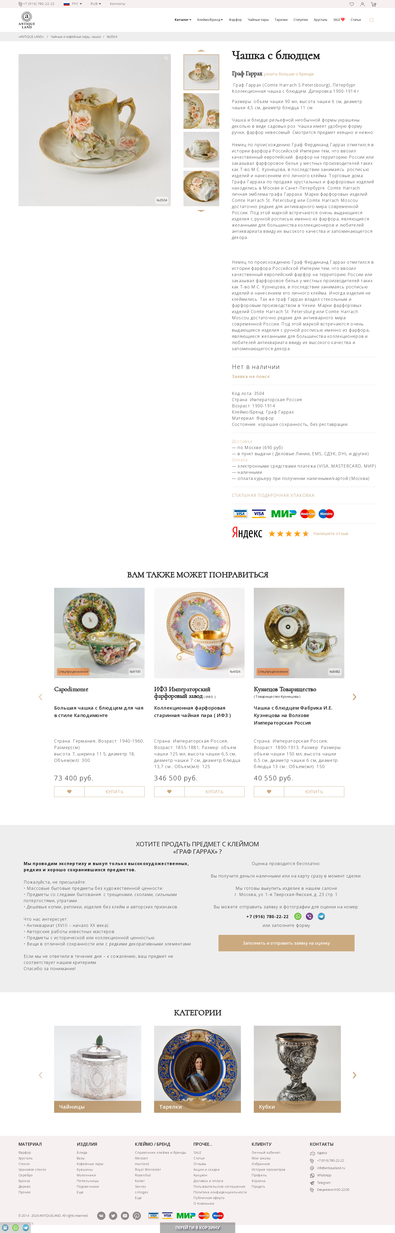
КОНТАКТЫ (322, 1144)
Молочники (86, 1175)
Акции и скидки (207, 1169)
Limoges (141, 1192)
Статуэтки (300, 20)
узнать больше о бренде (289, 74)
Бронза (24, 1181)
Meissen (141, 1158)
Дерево (25, 1186)
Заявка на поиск (251, 376)
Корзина (259, 1181)
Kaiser (140, 1181)
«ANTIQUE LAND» (31, 37)
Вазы (81, 1158)
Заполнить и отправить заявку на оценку (286, 943)
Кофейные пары (90, 1164)
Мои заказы (261, 1158)
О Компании (204, 1203)
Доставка (242, 441)
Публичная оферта (209, 1198)
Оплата (240, 460)
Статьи (356, 20)
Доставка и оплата (208, 1181)
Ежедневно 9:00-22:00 (329, 1190)
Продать (258, 1186)
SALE (339, 20)
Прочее (25, 1192)
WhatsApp (320, 1175)
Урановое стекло (32, 1169)
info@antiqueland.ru (327, 1168)
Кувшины (85, 1169)
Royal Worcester (148, 1169)
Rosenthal (143, 1175)
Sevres (140, 1186)
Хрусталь (320, 20)
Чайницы (72, 1106)
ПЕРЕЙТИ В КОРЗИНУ (197, 1227)
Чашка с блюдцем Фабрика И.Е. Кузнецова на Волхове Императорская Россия (292, 710)
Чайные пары (258, 20)
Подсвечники (88, 1186)
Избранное (261, 1164)
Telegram (320, 1182)
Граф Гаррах (247, 74)
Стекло (24, 1164)
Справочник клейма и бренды (160, 1152)
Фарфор (235, 20)
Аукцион (201, 1175)
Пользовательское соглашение (220, 1186)
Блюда (82, 1152)
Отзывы (200, 1164)
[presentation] (40, 695)
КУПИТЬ (112, 784)
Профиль (259, 1175)
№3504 (112, 37)
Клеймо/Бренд (210, 20)
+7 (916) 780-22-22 (267, 916)
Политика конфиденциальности (220, 1192)
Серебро (26, 1175)
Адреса (318, 1153)
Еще (80, 1192)
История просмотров (268, 1169)
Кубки (267, 1106)
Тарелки (281, 20)
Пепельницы (88, 1181)
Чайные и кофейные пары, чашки (76, 37)
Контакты (117, 4)
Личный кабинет (266, 1152)
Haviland (142, 1164)
